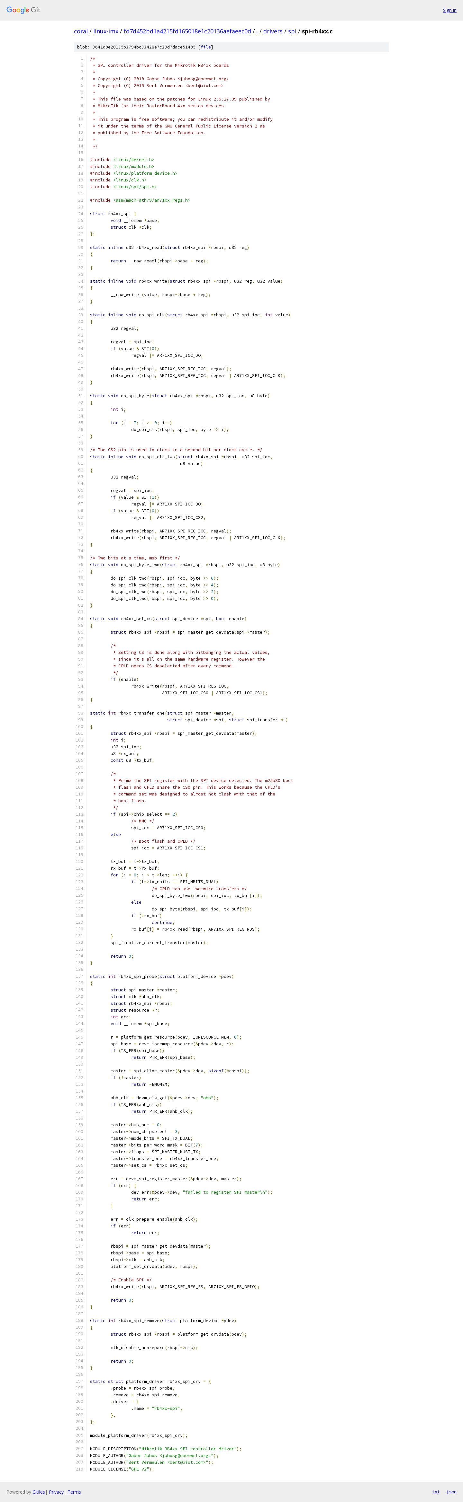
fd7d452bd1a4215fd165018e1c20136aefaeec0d (187, 31)
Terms (74, 1492)
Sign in (450, 10)
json (451, 1492)
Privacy (56, 1492)
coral (81, 31)
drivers (273, 31)
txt (436, 1492)
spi (292, 31)
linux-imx (105, 31)
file (206, 47)
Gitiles (38, 1492)
